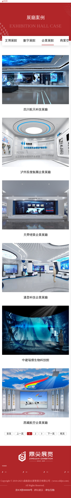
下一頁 (51, 433)
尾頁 (62, 433)
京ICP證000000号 (24, 490)
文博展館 (11, 40)
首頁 (9, 433)
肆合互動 (50, 490)
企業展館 (48, 40)
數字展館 (29, 40)
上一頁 (20, 433)
